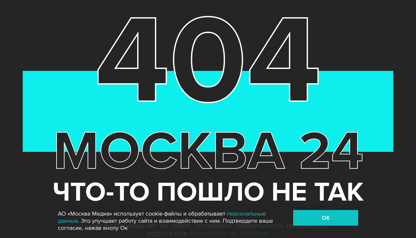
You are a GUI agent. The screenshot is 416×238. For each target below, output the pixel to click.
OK (326, 217)
